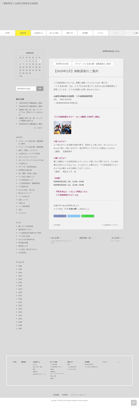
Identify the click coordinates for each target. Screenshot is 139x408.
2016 (20, 299)
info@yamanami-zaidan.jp (66, 103)
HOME (7, 33)
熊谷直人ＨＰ (23, 246)
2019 (20, 289)
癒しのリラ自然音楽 (25, 226)
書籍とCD (69, 33)
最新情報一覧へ (85, 238)
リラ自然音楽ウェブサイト (110, 225)
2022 (20, 279)
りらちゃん (22, 213)
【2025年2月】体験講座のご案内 (76, 71)
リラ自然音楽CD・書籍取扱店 (29, 183)
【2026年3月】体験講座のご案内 (30, 124)
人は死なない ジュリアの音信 (29, 153)
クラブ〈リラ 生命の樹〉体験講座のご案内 (93, 64)
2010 (20, 319)
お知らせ (21, 203)
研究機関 (85, 33)
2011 (20, 315)
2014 (20, 305)
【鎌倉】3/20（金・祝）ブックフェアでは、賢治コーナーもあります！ (30, 112)
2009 (20, 322)
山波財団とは (38, 33)
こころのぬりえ (24, 196)
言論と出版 (53, 376)
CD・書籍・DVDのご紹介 (27, 173)
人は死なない (23, 163)
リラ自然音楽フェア (25, 180)
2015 (20, 302)
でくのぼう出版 (24, 236)
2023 (20, 276)
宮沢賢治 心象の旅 (25, 170)
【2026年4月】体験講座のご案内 (30, 106)
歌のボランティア (24, 193)
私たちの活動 (54, 33)
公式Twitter (57, 225)
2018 (20, 292)
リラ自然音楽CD (72, 366)
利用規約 (65, 395)
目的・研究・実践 (37, 366)
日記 (20, 210)
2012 (20, 312)
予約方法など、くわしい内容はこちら (71, 192)
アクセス (100, 33)
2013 (20, 309)
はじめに (35, 364)
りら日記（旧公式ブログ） (28, 249)
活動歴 (52, 378)
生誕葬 (52, 369)
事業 (34, 369)
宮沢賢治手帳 (23, 243)
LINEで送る (88, 216)
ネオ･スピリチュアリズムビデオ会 (31, 160)
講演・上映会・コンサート (28, 150)
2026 (20, 266)
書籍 (69, 364)
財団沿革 (35, 371)
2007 (20, 328)
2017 (20, 296)
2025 (20, 269)
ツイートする (75, 216)
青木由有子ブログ (24, 229)
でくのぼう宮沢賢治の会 (91, 366)
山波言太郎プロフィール (39, 374)
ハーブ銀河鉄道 (24, 206)
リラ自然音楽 (53, 364)
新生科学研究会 (89, 364)
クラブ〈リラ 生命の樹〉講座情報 (30, 147)
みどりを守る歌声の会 (26, 239)
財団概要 (56, 395)
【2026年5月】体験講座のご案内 (30, 103)
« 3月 (20, 76)
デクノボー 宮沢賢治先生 (27, 167)
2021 (20, 282)
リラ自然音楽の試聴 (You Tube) (29, 233)
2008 (20, 325)
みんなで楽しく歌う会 (26, 190)
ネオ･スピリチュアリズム (27, 157)
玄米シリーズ (23, 200)
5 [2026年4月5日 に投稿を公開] (39, 61)
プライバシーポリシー (78, 395)
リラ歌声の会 (23, 186)
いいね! (61, 216)
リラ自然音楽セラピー (56, 366)
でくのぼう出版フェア (26, 177)
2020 (20, 286)
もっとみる (38, 128)
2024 (20, 273)
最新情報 (23, 33)
